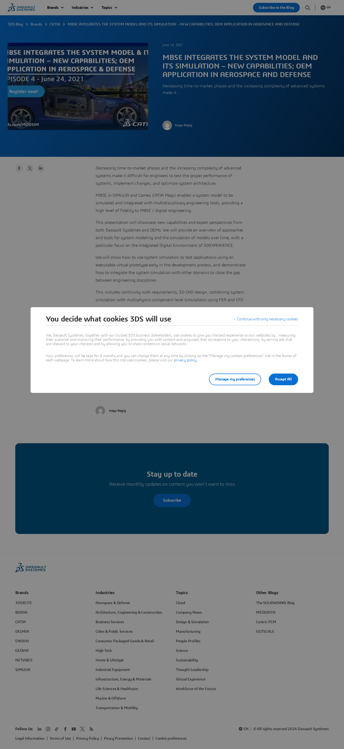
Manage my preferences (235, 379)
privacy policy (185, 360)
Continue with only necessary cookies (267, 319)
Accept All (283, 379)
